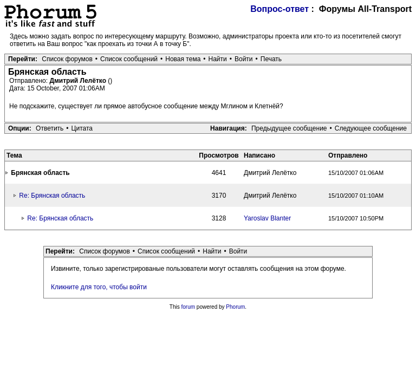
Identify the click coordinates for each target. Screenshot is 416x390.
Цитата (82, 128)
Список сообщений (129, 59)
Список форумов (67, 59)
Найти (218, 59)
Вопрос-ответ (279, 9)
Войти (244, 59)
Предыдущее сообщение (289, 128)
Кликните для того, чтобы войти (99, 287)
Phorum (235, 307)
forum (188, 307)
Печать (271, 59)
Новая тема (182, 59)
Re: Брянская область (52, 195)
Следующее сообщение (371, 128)
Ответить (49, 128)
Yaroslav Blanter (267, 218)
